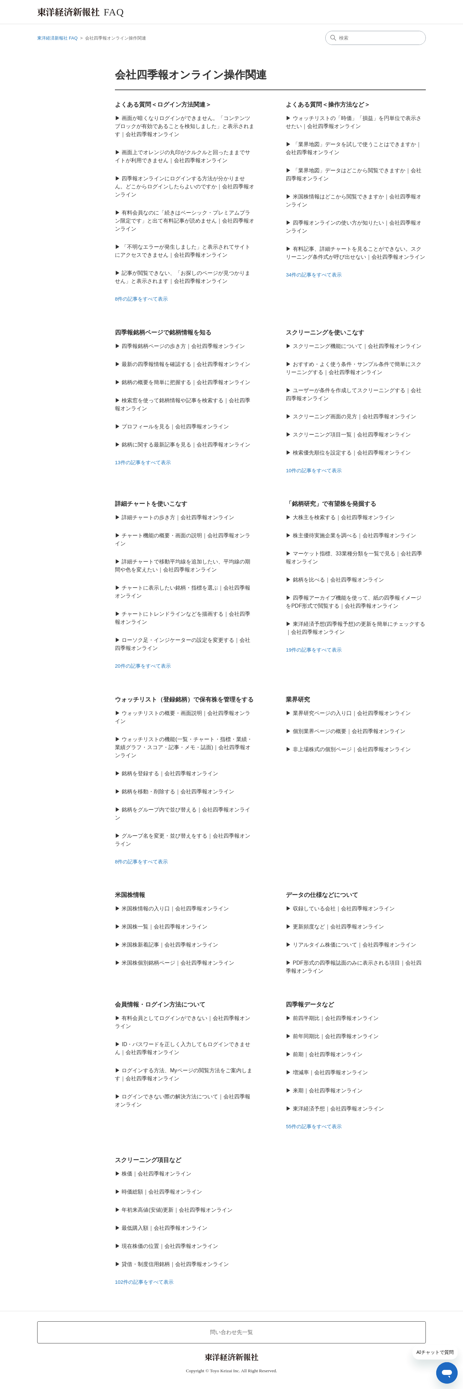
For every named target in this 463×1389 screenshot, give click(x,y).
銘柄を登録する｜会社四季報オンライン (170, 773)
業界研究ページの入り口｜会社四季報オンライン (352, 713)
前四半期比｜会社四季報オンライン (336, 1018)
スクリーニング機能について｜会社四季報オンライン (357, 346)
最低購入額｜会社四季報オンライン (164, 1228)
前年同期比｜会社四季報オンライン (336, 1036)
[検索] (375, 38)
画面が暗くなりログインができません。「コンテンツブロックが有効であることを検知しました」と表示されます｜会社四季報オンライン (184, 126)
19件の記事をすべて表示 (314, 650)
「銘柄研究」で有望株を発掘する (331, 503)
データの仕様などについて (322, 895)
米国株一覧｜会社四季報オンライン (164, 926)
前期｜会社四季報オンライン (327, 1054)
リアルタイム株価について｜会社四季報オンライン (354, 945)
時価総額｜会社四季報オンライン (162, 1192)
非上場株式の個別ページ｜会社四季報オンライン (352, 749)
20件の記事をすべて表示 (143, 666)
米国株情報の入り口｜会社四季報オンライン (175, 908)
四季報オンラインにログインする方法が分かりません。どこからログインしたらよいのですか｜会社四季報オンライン (184, 186)
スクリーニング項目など (148, 1160)
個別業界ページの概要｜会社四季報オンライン (349, 731)
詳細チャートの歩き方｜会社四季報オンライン (178, 517)
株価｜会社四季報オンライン (156, 1173)
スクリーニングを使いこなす (325, 332)
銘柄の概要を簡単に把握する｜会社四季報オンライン (186, 382)
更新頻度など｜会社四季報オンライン (338, 926)
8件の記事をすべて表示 (141, 299)
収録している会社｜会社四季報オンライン (344, 908)
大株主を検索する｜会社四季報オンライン (344, 517)
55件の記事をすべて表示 (314, 1126)
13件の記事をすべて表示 (143, 462)
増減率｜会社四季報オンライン (330, 1072)
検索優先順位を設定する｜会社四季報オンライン (352, 453)
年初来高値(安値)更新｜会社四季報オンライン (177, 1210)
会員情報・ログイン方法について (160, 1004)
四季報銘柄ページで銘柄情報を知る (163, 332)
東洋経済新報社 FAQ (57, 38)
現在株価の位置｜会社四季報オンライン (170, 1246)
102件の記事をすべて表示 (144, 1282)
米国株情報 (130, 895)
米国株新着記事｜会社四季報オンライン (170, 945)
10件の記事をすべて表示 (314, 470)
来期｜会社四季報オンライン (327, 1090)
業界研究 (298, 699)
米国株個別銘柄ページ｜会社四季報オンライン (178, 963)
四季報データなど (310, 1004)
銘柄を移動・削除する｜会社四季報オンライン (178, 791)
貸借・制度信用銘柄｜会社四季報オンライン (175, 1264)
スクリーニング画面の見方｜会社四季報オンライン (354, 416)
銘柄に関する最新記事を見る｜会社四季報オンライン (186, 444)
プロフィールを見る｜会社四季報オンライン (175, 426)
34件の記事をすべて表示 (314, 275)
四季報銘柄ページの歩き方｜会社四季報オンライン (183, 346)
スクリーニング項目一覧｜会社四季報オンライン (352, 434)
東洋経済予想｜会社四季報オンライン (338, 1108)
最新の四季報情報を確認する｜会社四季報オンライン (186, 364)
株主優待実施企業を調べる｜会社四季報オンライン (354, 535)
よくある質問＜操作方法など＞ (328, 104)
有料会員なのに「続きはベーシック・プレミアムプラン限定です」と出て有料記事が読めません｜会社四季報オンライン (184, 221)
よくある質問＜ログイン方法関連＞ (163, 104)
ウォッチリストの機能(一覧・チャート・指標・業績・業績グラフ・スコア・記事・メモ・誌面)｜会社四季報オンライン (183, 747)
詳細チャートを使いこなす (151, 503)
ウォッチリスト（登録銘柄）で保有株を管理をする (184, 699)
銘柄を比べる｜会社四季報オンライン (338, 580)
